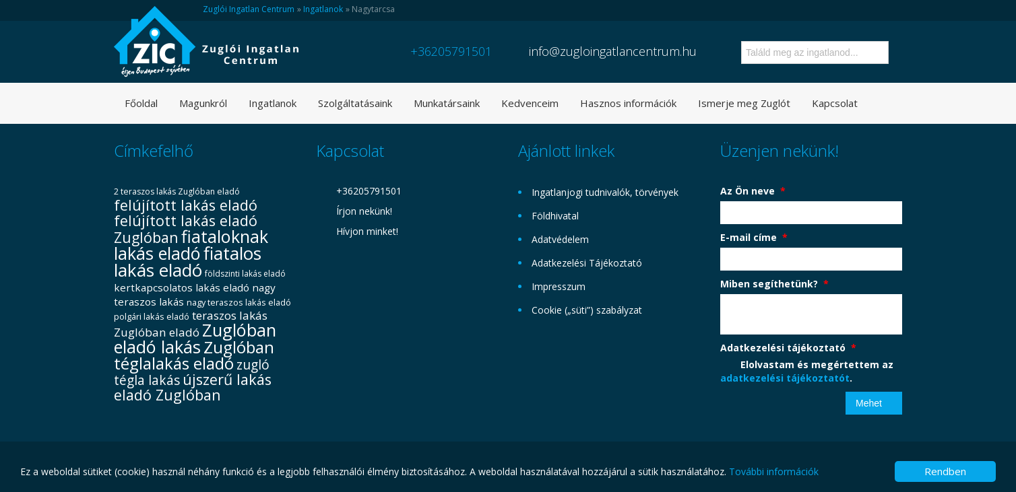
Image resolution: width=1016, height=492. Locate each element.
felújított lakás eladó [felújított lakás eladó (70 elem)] (185, 205)
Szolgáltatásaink (355, 103)
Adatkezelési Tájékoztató (587, 262)
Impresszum (558, 286)
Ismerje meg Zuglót (744, 103)
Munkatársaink (447, 103)
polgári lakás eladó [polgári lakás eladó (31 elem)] (151, 316)
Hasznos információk (628, 103)
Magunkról (203, 103)
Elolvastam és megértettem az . (806, 371)
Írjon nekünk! (364, 211)
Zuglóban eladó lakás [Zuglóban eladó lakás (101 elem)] (195, 338)
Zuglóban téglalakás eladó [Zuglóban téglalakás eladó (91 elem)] (194, 355)
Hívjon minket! (367, 231)
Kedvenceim (530, 103)
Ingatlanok (323, 9)
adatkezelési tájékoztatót (785, 378)
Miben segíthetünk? (774, 283)
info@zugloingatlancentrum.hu (613, 51)
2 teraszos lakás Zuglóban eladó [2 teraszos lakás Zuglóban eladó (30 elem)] (177, 191)
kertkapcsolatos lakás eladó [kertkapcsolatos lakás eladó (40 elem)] (181, 287)
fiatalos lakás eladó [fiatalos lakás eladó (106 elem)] (187, 261)
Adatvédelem (560, 239)
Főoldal (141, 103)
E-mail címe (754, 237)
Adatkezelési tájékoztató (788, 347)
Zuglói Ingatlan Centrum (248, 9)
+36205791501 (451, 51)
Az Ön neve (753, 190)
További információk (774, 471)
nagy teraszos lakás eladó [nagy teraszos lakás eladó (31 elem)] (239, 302)
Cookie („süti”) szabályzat (587, 310)
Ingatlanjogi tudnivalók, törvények (605, 192)
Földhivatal (555, 215)
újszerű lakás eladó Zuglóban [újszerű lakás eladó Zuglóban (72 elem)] (193, 387)
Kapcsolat (835, 103)
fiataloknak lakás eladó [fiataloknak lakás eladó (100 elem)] (191, 245)
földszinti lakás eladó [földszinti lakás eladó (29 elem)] (245, 273)
